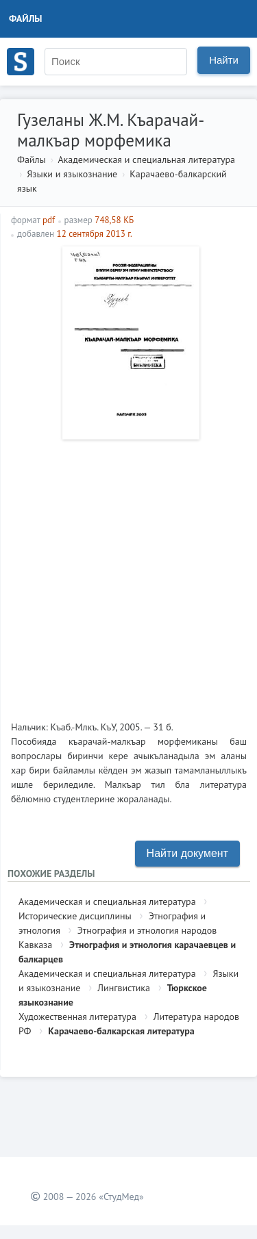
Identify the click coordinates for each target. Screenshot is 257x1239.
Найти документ (187, 853)
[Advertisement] (128, 574)
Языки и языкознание (72, 174)
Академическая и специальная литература (146, 159)
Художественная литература (77, 1016)
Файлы (25, 18)
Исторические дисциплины (75, 916)
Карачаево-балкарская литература (121, 1031)
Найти (223, 60)
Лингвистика (123, 988)
